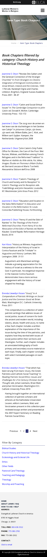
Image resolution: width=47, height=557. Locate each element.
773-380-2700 (14, 531)
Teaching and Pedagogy (13, 475)
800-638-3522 (17, 527)
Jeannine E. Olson (10, 73)
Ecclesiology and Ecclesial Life (15, 457)
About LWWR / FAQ (10, 504)
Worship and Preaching (13, 484)
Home (13, 43)
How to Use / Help (10, 506)
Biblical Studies (9, 448)
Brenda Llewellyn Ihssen (13, 293)
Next (35, 431)
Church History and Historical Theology (20, 452)
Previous (14, 431)
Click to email (6, 544)
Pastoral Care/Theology (13, 470)
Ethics (5, 461)
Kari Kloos (7, 244)
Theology (6, 479)
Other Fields (7, 466)
